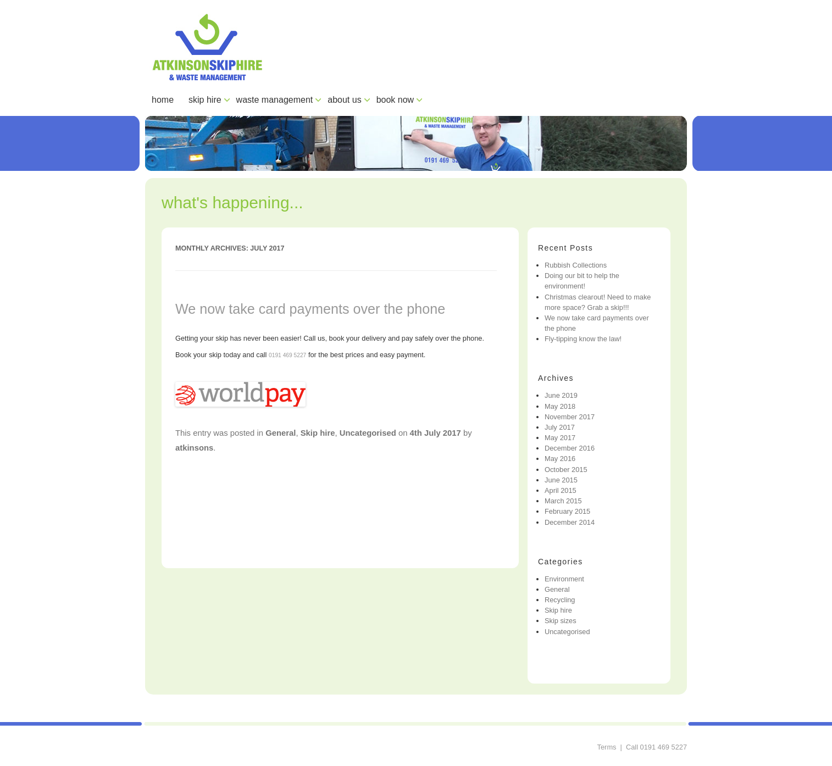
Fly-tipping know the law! (583, 339)
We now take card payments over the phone (310, 309)
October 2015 (566, 469)
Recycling (560, 600)
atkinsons (194, 447)
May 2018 (560, 406)
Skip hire (318, 433)
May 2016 (560, 458)
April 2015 (560, 490)
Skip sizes (560, 621)
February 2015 (567, 511)
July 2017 (560, 427)
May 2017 (560, 438)
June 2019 (561, 395)
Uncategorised (368, 433)
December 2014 (570, 522)
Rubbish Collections (576, 265)
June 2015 (561, 480)
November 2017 (570, 417)
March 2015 (563, 501)
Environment (564, 579)
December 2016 (570, 448)
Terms (607, 747)
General (280, 433)
